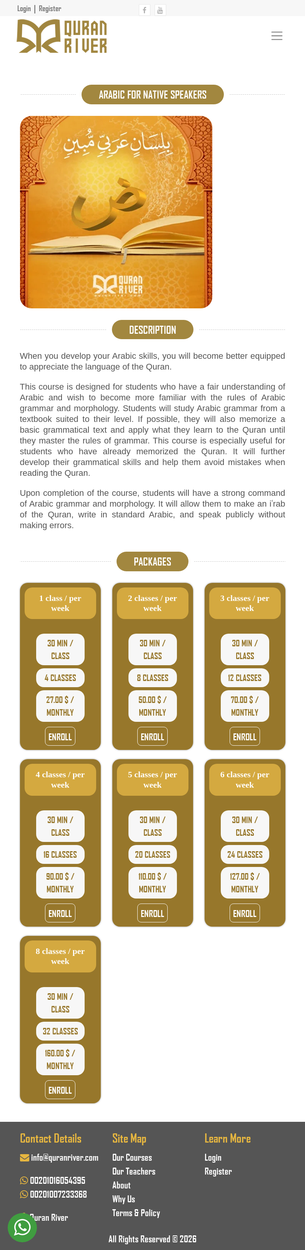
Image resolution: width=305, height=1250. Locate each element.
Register (50, 8)
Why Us (123, 1198)
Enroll (60, 736)
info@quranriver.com (64, 1157)
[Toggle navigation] (277, 35)
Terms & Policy (136, 1212)
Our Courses (132, 1157)
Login (24, 8)
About (121, 1184)
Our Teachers (133, 1170)
